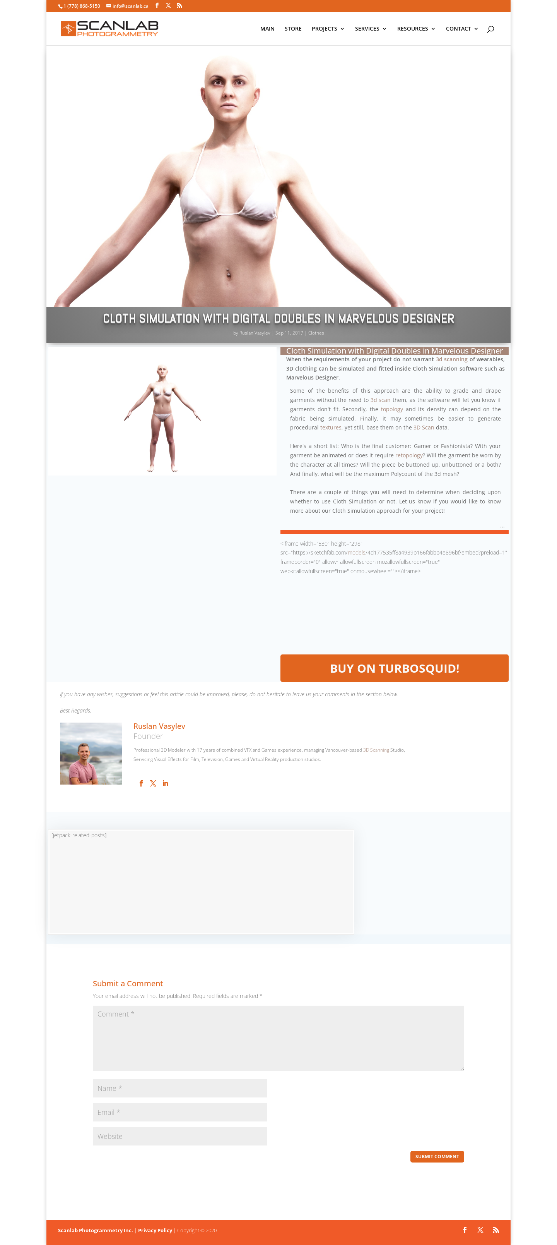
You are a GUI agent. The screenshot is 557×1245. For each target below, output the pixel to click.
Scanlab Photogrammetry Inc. (95, 1230)
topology (392, 409)
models (357, 552)
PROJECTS (324, 29)
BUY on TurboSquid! (395, 668)
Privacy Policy (155, 1230)
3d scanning (452, 359)
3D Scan (423, 427)
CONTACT (458, 29)
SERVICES (367, 29)
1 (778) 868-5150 (81, 6)
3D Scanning (376, 750)
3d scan (381, 400)
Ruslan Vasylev (254, 333)
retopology (409, 455)
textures (331, 427)
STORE (293, 29)
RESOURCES (412, 29)
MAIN (267, 29)
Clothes (316, 333)
